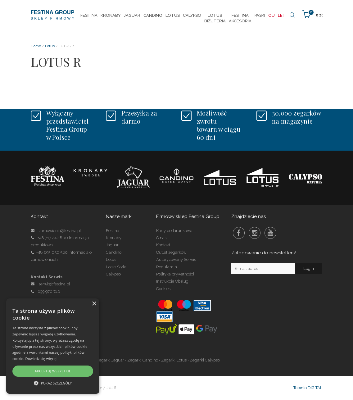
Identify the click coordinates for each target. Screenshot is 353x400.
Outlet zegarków (171, 252)
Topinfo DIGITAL (307, 387)
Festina (112, 230)
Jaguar (112, 245)
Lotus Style (116, 267)
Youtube (270, 233)
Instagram (254, 233)
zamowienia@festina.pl (59, 230)
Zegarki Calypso (205, 360)
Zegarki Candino (142, 360)
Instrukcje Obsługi (172, 281)
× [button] (94, 304)
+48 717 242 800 (53, 237)
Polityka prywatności (175, 274)
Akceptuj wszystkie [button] (52, 371)
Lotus (50, 46)
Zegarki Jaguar (110, 360)
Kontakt (163, 245)
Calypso (113, 274)
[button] (52, 383)
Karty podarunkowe (174, 230)
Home (36, 46)
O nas (161, 237)
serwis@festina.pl (54, 284)
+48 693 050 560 (52, 252)
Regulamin (166, 267)
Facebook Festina (239, 233)
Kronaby (113, 237)
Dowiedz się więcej (41, 358)
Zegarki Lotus (174, 360)
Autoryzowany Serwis (176, 259)
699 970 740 (45, 291)
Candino (113, 252)
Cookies (163, 288)
